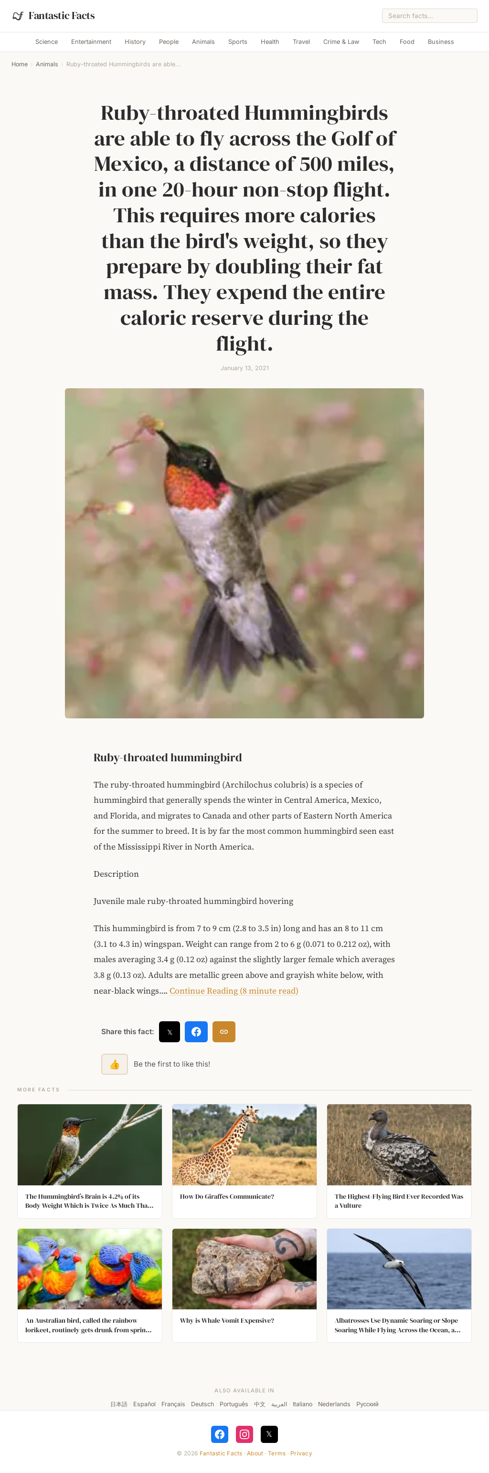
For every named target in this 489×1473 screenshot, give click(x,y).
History (135, 41)
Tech (379, 41)
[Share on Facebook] (196, 1031)
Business (441, 41)
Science (46, 41)
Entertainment (91, 41)
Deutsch (202, 1404)
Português (234, 1404)
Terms (277, 1453)
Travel (301, 41)
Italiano (302, 1404)
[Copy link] (224, 1031)
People (169, 41)
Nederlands (334, 1404)
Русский (367, 1404)
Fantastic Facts (221, 1453)
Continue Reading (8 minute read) (234, 990)
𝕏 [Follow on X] (269, 1434)
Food (407, 41)
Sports (237, 41)
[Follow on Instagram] (244, 1434)
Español (144, 1404)
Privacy (301, 1453)
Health (270, 41)
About (255, 1453)
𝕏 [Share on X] (169, 1032)
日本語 (119, 1404)
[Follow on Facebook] (219, 1434)
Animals (203, 41)
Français (173, 1404)
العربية (279, 1404)
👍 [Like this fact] (114, 1064)
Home (19, 64)
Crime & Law (341, 41)
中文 (260, 1404)
